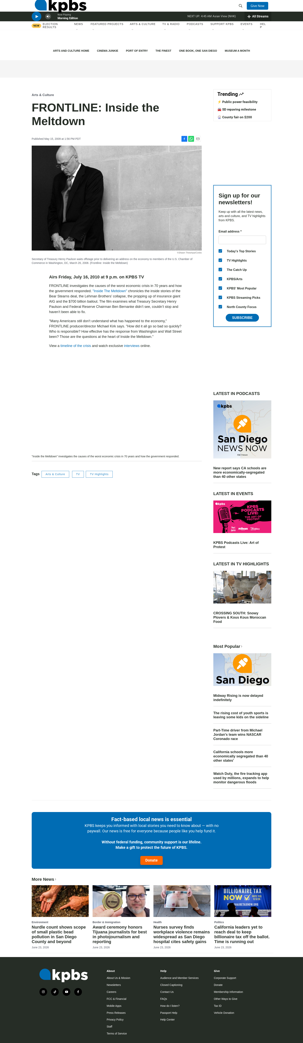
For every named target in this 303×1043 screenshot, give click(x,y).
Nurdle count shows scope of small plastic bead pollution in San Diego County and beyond (59, 934)
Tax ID (218, 1005)
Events (247, 38)
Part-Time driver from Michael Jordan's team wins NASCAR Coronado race (237, 734)
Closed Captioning (171, 984)
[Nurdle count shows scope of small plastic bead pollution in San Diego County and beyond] (60, 901)
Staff (109, 1026)
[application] (117, 406)
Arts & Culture (143, 38)
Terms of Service (117, 1033)
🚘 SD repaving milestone (236, 109)
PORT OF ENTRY (137, 50)
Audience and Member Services (179, 977)
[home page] (57, 10)
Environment (40, 922)
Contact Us (167, 991)
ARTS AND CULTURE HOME (71, 50)
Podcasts (195, 38)
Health (157, 922)
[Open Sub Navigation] (77, 44)
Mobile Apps (114, 1005)
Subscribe (242, 318)
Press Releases (116, 1012)
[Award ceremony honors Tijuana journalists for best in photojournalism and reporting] (121, 901)
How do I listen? (170, 1005)
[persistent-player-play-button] (36, 28)
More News (44, 879)
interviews (132, 346)
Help (263, 40)
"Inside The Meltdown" (110, 291)
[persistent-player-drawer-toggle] (257, 28)
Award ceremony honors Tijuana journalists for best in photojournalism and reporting (120, 934)
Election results (50, 40)
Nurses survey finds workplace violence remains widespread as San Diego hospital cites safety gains (181, 934)
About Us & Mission (118, 977)
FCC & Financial (116, 998)
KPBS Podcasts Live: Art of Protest (236, 545)
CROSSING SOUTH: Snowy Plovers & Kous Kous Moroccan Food (239, 617)
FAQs (163, 998)
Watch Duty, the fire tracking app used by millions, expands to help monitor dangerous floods (241, 778)
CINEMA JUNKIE (107, 50)
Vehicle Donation (224, 1012)
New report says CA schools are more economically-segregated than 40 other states (239, 472)
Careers (111, 991)
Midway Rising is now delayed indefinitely (238, 698)
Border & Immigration (106, 922)
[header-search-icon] (242, 10)
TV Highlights (99, 474)
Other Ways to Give (225, 998)
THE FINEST (163, 50)
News (78, 38)
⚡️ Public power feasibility (237, 102)
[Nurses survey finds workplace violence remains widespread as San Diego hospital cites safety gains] (181, 901)
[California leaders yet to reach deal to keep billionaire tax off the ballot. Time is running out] (242, 901)
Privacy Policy (115, 1019)
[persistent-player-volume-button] (48, 28)
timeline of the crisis (75, 346)
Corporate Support (225, 977)
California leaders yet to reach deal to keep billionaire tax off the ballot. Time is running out (242, 934)
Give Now (259, 10)
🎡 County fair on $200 (234, 117)
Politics (219, 922)
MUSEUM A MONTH (237, 50)
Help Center (167, 1019)
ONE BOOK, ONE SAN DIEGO (198, 50)
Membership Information (228, 991)
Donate (151, 860)
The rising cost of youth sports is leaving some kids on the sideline (241, 715)
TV (78, 474)
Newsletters (114, 984)
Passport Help (168, 1012)
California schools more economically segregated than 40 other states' (240, 756)
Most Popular (228, 646)
